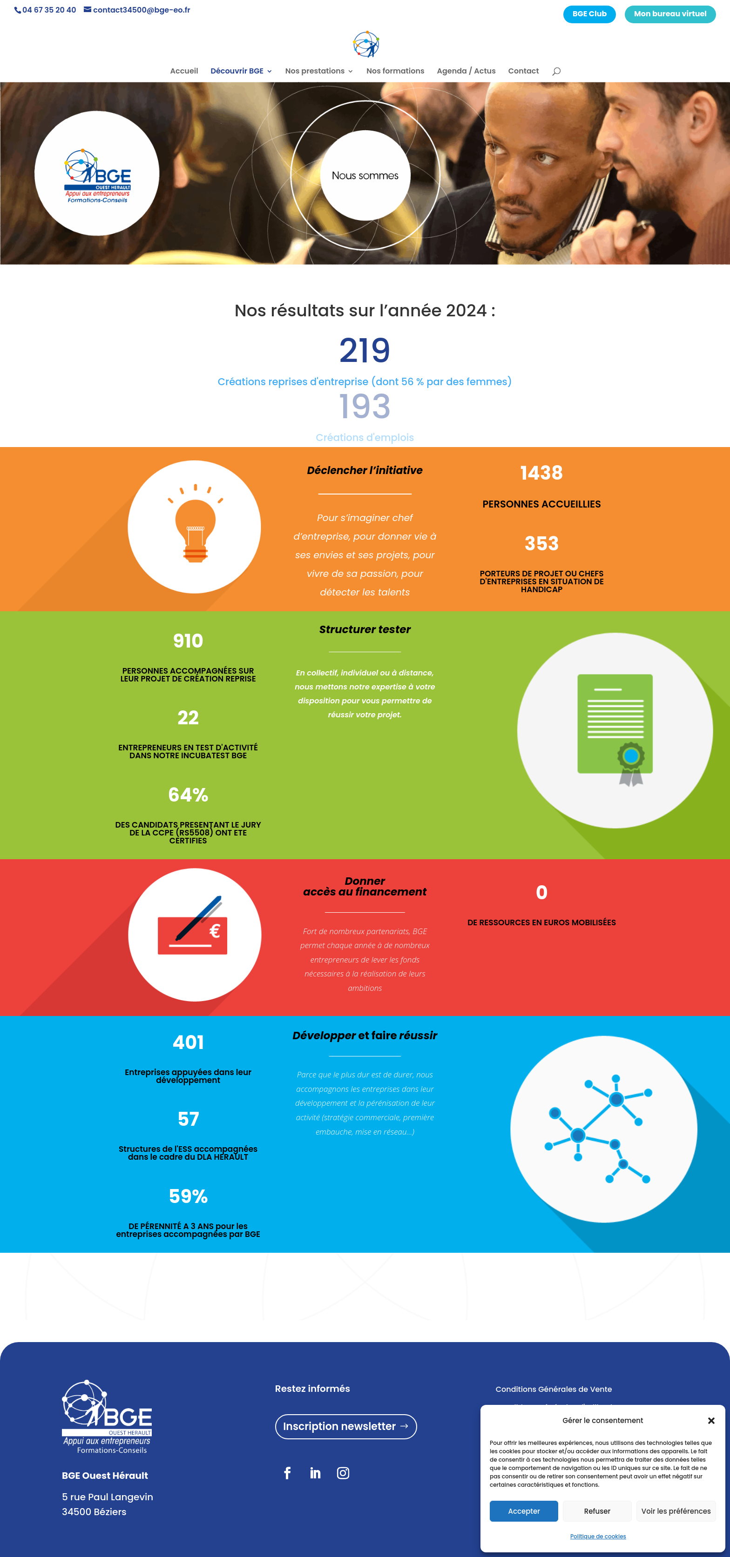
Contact (523, 72)
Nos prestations (315, 72)
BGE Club (590, 13)
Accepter (524, 1511)
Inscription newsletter (339, 1426)
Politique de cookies (598, 1536)
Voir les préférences (676, 1511)
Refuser (597, 1511)
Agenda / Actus (466, 72)
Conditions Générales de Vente (554, 1389)
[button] (711, 1420)
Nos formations (395, 72)
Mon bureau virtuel (670, 13)
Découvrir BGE (237, 72)
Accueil (184, 72)
